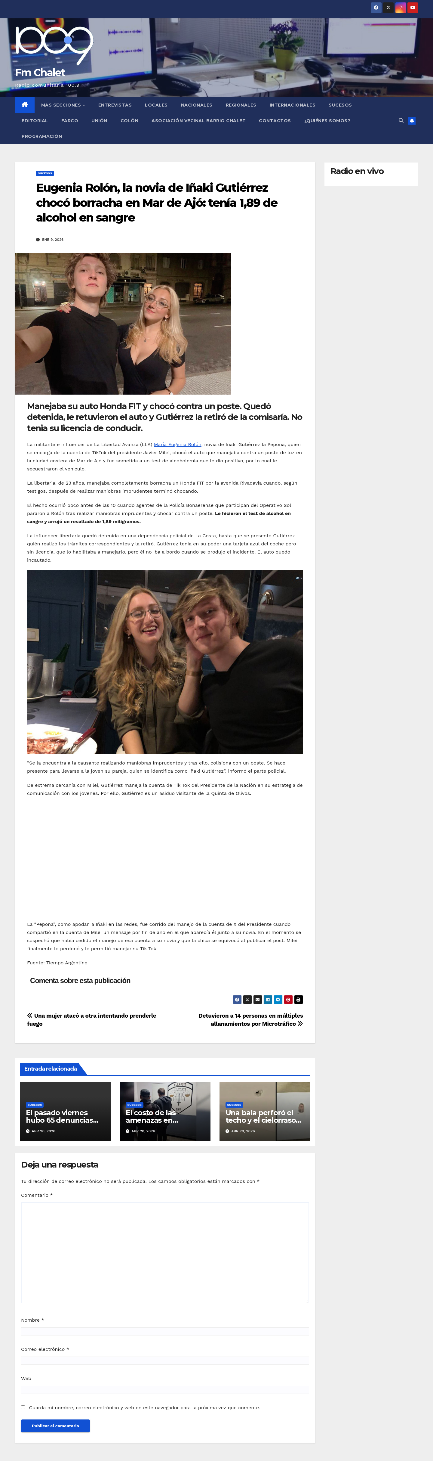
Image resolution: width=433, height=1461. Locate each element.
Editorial (35, 120)
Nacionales (197, 105)
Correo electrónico (45, 1349)
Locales (156, 105)
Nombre (32, 1320)
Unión (99, 120)
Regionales (241, 105)
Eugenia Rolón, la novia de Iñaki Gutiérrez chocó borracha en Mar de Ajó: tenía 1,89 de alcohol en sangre (156, 203)
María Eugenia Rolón (177, 444)
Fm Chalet (40, 72)
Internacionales (293, 105)
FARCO (69, 120)
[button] (401, 120)
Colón (130, 120)
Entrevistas (115, 105)
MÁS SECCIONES (61, 105)
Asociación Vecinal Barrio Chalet (199, 120)
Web (26, 1378)
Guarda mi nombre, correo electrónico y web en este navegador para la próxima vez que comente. (144, 1407)
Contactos (275, 120)
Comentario (37, 1195)
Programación (42, 136)
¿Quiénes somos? (327, 120)
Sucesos (340, 105)
